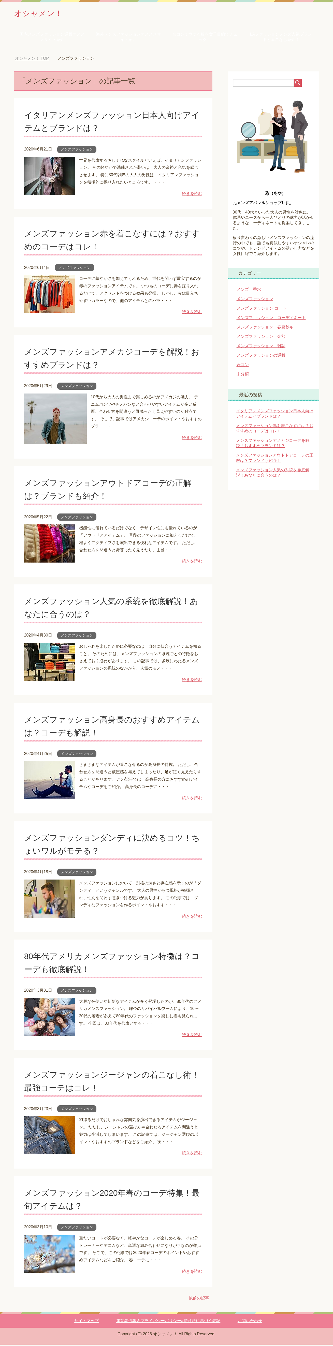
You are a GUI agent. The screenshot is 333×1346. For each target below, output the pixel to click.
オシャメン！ (42, 13)
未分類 (243, 375)
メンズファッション (77, 150)
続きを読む (192, 195)
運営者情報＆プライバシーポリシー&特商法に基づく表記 (168, 1322)
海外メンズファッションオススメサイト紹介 (128, 38)
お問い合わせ (250, 1322)
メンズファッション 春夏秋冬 (265, 328)
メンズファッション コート (261, 309)
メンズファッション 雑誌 (261, 347)
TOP (32, 59)
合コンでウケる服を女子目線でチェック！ (204, 38)
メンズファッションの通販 (261, 356)
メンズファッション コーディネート (271, 319)
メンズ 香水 (249, 291)
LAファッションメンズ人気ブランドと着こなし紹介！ (281, 38)
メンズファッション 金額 (261, 338)
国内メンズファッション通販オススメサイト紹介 (52, 38)
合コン (243, 366)
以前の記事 (199, 1299)
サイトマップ (86, 1322)
